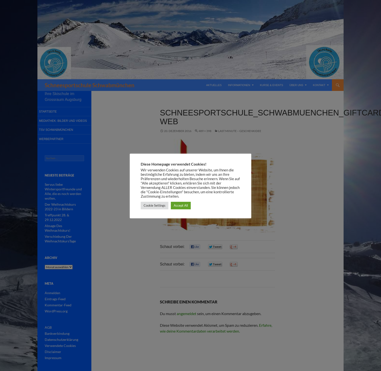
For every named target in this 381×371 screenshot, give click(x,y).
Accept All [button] (181, 205)
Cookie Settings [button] (154, 205)
